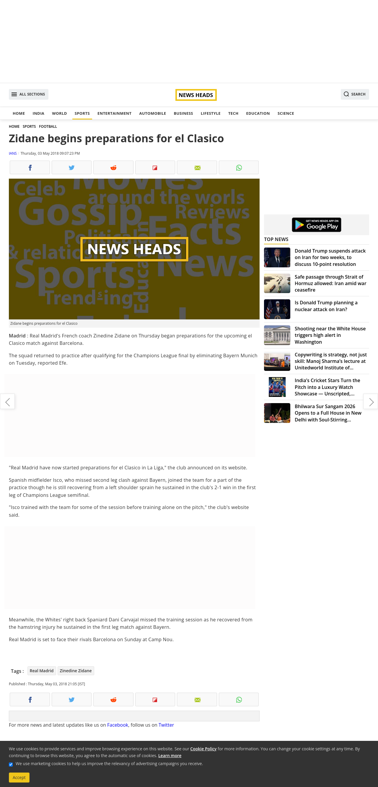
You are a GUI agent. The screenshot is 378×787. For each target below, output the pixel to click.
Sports (82, 113)
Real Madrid (42, 670)
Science (286, 113)
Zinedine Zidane (76, 670)
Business (183, 113)
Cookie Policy (203, 749)
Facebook (117, 725)
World (59, 113)
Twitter (166, 725)
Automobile (152, 113)
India (38, 113)
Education (258, 113)
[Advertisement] (189, 41)
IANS (13, 153)
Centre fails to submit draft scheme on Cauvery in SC (7, 401)
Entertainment (114, 113)
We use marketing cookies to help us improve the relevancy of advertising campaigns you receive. (109, 763)
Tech (233, 113)
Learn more (169, 755)
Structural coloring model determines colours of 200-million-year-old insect (370, 401)
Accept (19, 777)
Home (19, 113)
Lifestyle (211, 113)
